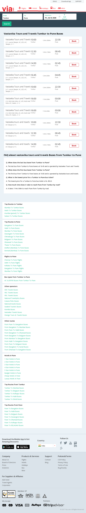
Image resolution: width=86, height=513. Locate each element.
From (5, 16)
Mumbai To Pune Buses (13, 231)
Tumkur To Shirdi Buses (13, 399)
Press (4, 465)
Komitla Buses (9, 309)
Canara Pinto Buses (11, 301)
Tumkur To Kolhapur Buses (14, 393)
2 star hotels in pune (12, 362)
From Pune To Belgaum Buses (15, 344)
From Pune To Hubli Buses (14, 330)
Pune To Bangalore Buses (14, 408)
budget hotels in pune (12, 373)
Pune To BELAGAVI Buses (13, 425)
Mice (23, 470)
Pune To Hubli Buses (12, 411)
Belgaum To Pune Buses (13, 239)
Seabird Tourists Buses (12, 307)
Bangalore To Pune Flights (14, 268)
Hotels (24, 462)
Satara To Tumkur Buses (13, 216)
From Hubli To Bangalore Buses (16, 341)
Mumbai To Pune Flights (13, 271)
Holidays (25, 465)
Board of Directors (9, 462)
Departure (48, 15)
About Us (5, 460)
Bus (23, 468)
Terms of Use (63, 465)
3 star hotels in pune (12, 365)
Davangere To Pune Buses (14, 234)
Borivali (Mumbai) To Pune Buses (16, 251)
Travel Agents (7, 482)
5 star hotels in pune (12, 370)
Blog (46, 462)
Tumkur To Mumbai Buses (14, 388)
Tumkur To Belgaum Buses (14, 391)
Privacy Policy (63, 462)
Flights (24, 460)
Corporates (6, 485)
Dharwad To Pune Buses (13, 242)
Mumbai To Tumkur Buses (14, 208)
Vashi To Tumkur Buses (13, 210)
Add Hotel (5, 480)
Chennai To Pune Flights (13, 260)
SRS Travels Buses (11, 290)
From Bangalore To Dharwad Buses (17, 333)
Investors (5, 468)
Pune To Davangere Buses (14, 417)
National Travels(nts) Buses (14, 298)
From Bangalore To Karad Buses (16, 347)
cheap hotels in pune (12, 376)
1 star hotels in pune (12, 359)
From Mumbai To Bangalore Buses (17, 338)
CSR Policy (62, 460)
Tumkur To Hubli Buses (13, 396)
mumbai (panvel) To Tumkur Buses (17, 213)
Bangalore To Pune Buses (14, 225)
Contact (48, 460)
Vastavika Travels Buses (13, 312)
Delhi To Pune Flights (12, 263)
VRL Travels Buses (11, 293)
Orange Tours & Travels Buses (15, 315)
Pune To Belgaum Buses (13, 414)
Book (74, 41)
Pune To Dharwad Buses (13, 420)
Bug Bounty (62, 468)
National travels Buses (12, 304)
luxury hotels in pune (12, 379)
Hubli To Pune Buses (12, 228)
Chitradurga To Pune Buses (14, 236)
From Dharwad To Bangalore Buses (17, 350)
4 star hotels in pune (12, 367)
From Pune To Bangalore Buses (16, 324)
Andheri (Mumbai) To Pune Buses (16, 248)
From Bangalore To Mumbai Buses (17, 327)
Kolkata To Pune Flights (13, 265)
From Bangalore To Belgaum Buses (17, 336)
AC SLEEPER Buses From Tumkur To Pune (19, 280)
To (25, 16)
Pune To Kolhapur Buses (13, 422)
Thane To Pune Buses (12, 245)
